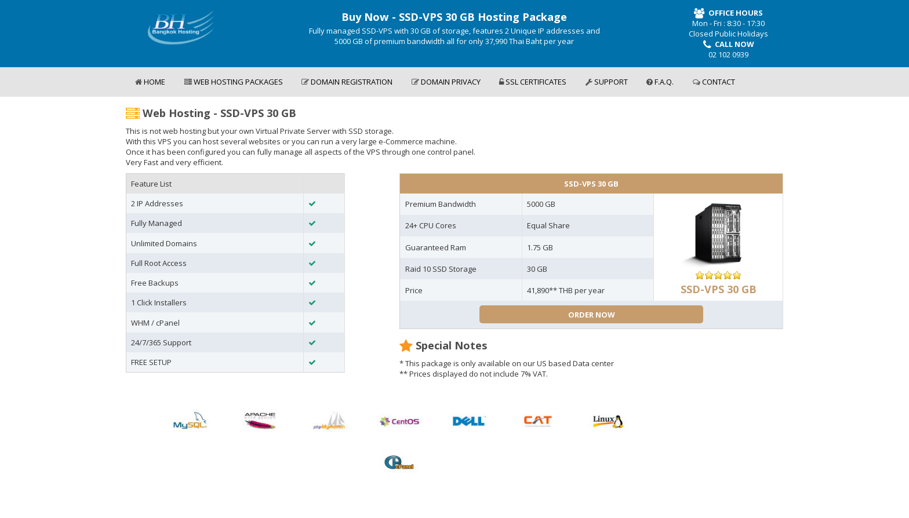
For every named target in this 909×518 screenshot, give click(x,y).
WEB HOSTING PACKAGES (233, 81)
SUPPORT (607, 81)
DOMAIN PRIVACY (446, 81)
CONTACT (714, 81)
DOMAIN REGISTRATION (346, 81)
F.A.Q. (660, 81)
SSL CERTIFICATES (532, 81)
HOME (150, 81)
